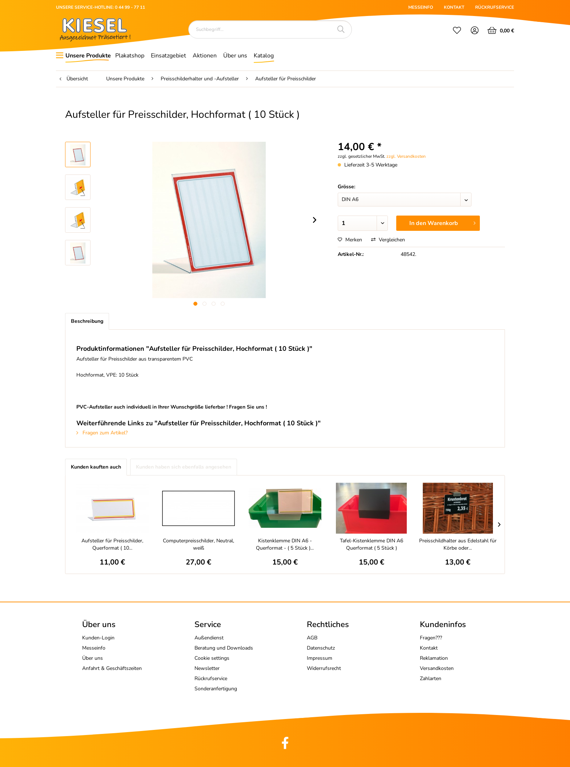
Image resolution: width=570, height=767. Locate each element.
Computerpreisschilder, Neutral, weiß (198, 544)
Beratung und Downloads (223, 647)
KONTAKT (454, 7)
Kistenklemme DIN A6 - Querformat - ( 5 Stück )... (285, 544)
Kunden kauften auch (96, 466)
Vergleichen (388, 239)
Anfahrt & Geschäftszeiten (112, 668)
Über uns (92, 658)
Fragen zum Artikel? (102, 432)
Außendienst (209, 637)
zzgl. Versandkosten (406, 156)
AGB (312, 637)
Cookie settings (211, 658)
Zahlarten (430, 678)
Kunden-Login (98, 637)
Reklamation (434, 658)
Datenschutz (321, 647)
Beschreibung (87, 321)
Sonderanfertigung (215, 688)
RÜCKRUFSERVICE (494, 7)
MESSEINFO (420, 7)
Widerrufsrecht (324, 668)
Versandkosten (437, 668)
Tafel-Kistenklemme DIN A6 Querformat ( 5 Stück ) (371, 544)
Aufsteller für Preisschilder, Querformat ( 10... (112, 544)
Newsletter (207, 668)
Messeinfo (93, 647)
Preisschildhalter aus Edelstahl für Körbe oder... (458, 544)
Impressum (319, 658)
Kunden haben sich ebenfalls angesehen (183, 466)
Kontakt (429, 647)
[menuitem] (457, 31)
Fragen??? (431, 637)
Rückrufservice (210, 678)
